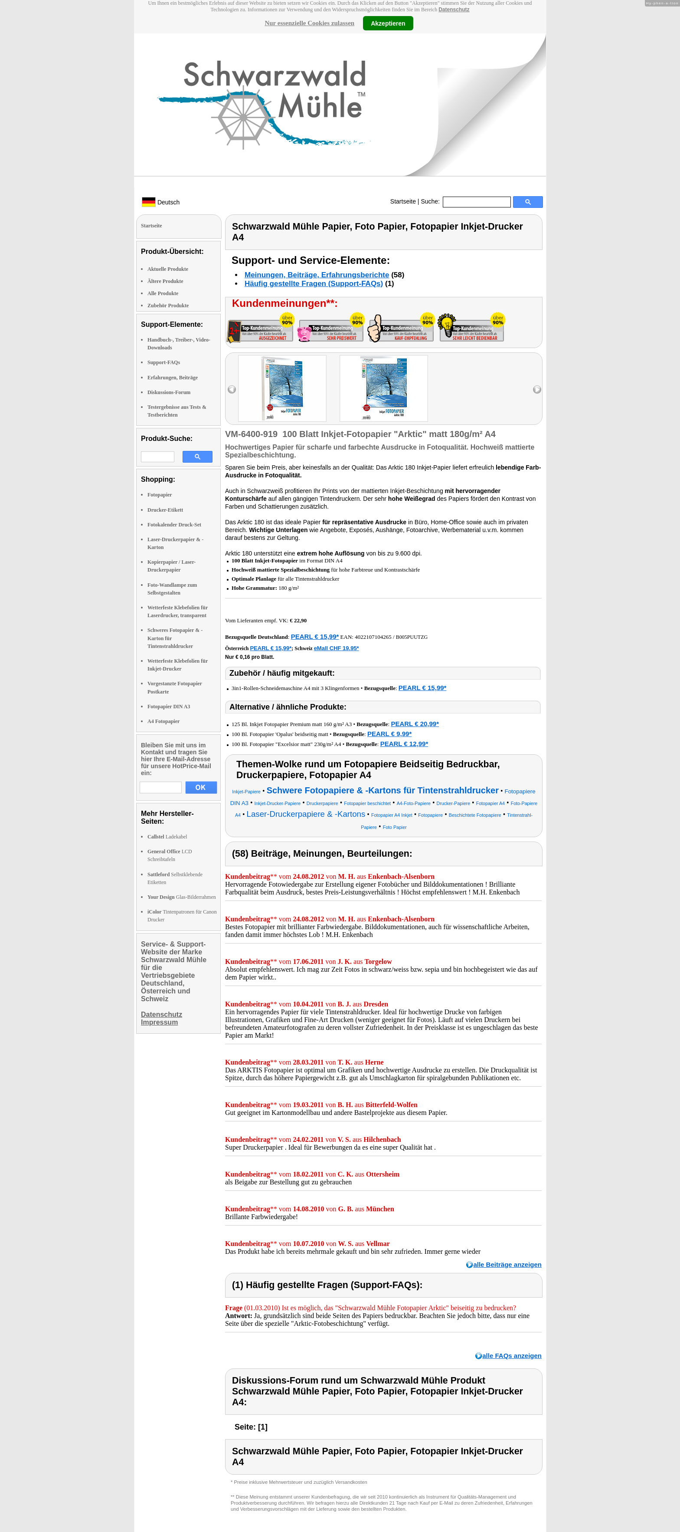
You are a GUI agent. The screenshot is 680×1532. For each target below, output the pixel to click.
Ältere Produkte (165, 281)
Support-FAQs (163, 362)
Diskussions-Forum (168, 392)
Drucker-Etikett (165, 510)
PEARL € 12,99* (404, 743)
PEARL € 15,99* (315, 636)
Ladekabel (167, 837)
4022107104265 (373, 637)
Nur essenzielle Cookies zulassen (309, 23)
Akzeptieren (388, 23)
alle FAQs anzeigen (512, 1355)
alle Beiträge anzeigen (507, 1264)
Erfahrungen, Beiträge (172, 378)
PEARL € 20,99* (415, 723)
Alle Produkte (162, 293)
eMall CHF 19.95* (336, 648)
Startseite (403, 201)
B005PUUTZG (412, 637)
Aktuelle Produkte (167, 269)
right (537, 389)
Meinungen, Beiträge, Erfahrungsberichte (317, 275)
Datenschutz (453, 10)
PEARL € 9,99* (389, 733)
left (232, 389)
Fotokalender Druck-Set (174, 525)
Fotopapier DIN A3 (168, 707)
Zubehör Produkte (168, 305)
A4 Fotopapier (163, 721)
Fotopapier (159, 495)
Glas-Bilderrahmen (181, 897)
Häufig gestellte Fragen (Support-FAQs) (314, 283)
